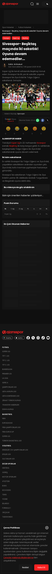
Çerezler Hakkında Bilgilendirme (18, 557)
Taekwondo (7, 517)
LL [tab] (34, 209)
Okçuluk (6, 512)
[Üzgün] (26, 130)
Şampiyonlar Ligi (9, 387)
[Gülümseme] (8, 130)
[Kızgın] (35, 130)
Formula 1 (6, 508)
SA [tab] (40, 209)
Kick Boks (6, 490)
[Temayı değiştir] (45, 3)
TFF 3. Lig (6, 365)
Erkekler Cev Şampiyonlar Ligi (15, 450)
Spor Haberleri (8, 27)
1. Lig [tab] (12, 209)
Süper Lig (16, 38)
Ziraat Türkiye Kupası (11, 400)
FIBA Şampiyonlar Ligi (11, 427)
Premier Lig (7, 374)
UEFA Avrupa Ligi (9, 391)
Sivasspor (6, 38)
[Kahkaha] (17, 130)
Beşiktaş (25, 38)
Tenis (4, 494)
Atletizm (6, 481)
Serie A (5, 382)
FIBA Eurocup (8, 432)
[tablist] (26, 209)
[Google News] (10, 120)
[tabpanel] (26, 214)
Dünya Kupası (8, 409)
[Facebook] (42, 120)
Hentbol (5, 468)
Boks (4, 486)
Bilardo (5, 503)
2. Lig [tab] (21, 209)
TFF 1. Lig (5, 356)
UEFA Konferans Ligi (10, 396)
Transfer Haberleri (10, 405)
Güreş (5, 472)
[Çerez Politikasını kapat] (47, 527)
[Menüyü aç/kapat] (37, 4)
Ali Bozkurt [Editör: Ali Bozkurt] (18, 64)
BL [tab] (46, 209)
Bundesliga (7, 369)
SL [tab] (5, 209)
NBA (4, 418)
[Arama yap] (32, 4)
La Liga (5, 378)
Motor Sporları (9, 477)
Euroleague (7, 423)
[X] (47, 120)
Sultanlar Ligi (8, 459)
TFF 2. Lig (6, 360)
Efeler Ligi (6, 454)
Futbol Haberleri (24, 27)
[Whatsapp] (37, 120)
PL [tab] (28, 209)
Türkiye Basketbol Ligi (11, 440)
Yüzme (4, 499)
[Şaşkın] (43, 130)
